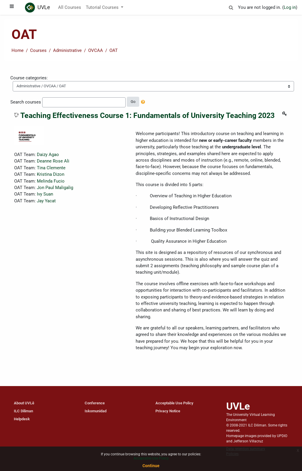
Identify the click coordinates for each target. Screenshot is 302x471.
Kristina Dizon (50, 174)
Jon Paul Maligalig (55, 187)
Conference (95, 403)
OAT (113, 50)
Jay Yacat (46, 201)
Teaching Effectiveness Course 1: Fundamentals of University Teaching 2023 (147, 115)
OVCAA (95, 50)
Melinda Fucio (51, 181)
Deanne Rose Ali (53, 161)
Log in (290, 7)
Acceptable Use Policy (174, 403)
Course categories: (29, 78)
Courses (38, 50)
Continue (151, 465)
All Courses (69, 7)
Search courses (25, 102)
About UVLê (24, 403)
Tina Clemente (51, 167)
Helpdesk (22, 419)
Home (18, 50)
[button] (231, 6)
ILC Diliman (23, 411)
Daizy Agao (48, 154)
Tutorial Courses (103, 7)
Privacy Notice (167, 411)
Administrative (67, 50)
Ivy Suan (45, 194)
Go (133, 101)
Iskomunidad (95, 411)
